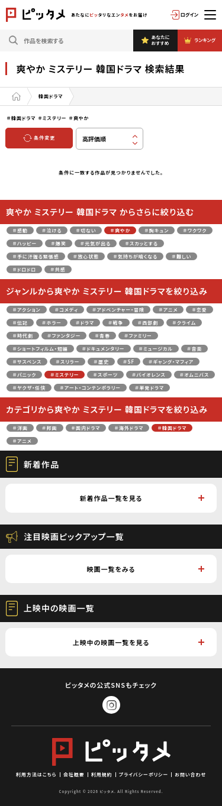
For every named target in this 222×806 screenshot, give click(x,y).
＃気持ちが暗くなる (135, 256)
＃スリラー (67, 361)
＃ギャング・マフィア (171, 361)
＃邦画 (49, 428)
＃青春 (102, 335)
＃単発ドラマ (149, 387)
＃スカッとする (141, 243)
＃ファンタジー (64, 335)
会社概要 (74, 774)
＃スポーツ (105, 374)
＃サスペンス (26, 361)
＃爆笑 (58, 243)
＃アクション (26, 309)
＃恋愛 (199, 309)
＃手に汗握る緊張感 (35, 256)
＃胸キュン (156, 230)
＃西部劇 (148, 322)
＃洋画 (20, 428)
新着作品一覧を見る (141, 498)
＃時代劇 (22, 335)
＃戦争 (116, 322)
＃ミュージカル (156, 348)
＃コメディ (66, 309)
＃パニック (24, 374)
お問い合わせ (190, 774)
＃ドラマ (85, 322)
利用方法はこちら (36, 774)
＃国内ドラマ (86, 428)
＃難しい (181, 256)
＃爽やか (120, 230)
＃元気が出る (96, 243)
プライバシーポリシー (144, 774)
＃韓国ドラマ (171, 428)
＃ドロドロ (24, 269)
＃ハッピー (24, 243)
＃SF (128, 361)
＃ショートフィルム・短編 (39, 348)
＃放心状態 (86, 256)
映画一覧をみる (145, 569)
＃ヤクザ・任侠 (29, 387)
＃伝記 (20, 322)
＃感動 (20, 230)
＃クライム (184, 322)
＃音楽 (194, 348)
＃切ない (86, 230)
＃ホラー (52, 322)
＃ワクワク (195, 230)
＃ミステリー (64, 374)
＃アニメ (168, 309)
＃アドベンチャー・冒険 (118, 309)
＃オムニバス (194, 374)
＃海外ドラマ (128, 428)
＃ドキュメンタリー (103, 348)
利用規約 (101, 774)
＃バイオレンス (149, 374)
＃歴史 (101, 361)
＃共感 (58, 269)
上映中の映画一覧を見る (138, 642)
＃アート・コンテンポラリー (90, 387)
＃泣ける (52, 230)
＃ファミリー (138, 335)
